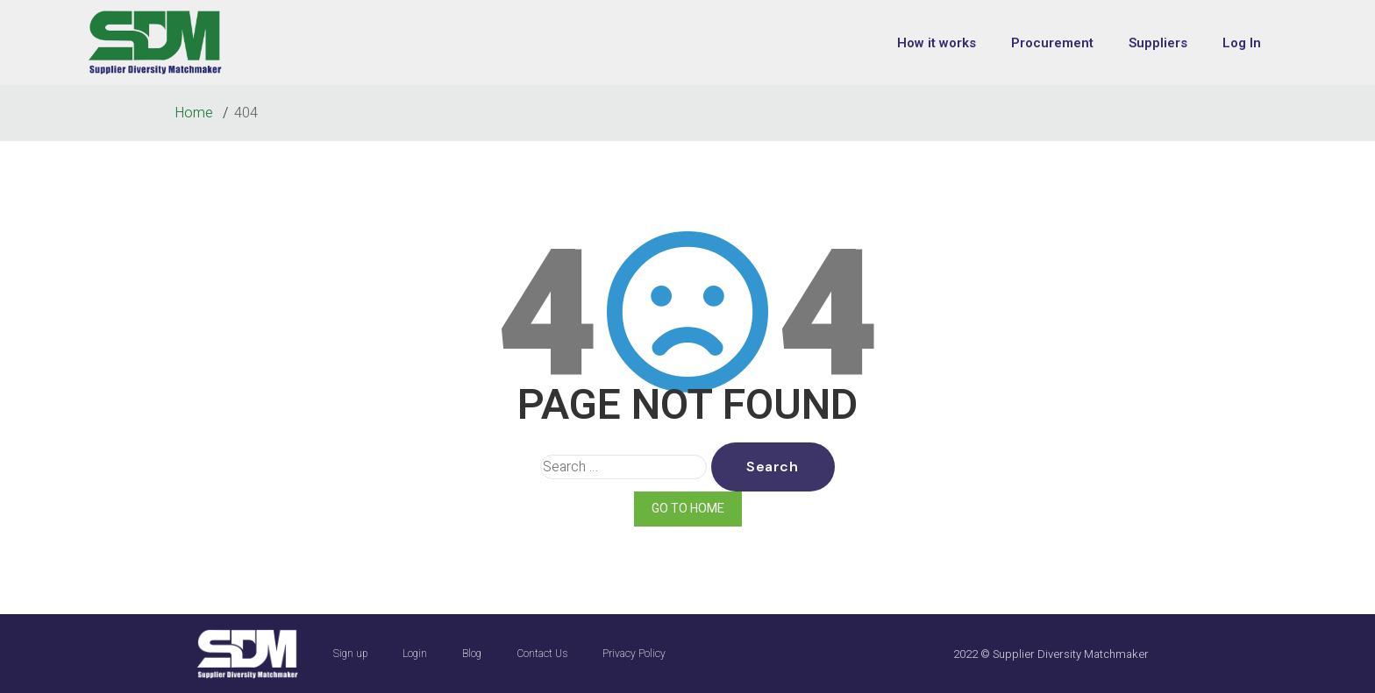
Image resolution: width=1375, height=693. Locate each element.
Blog (471, 653)
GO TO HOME (688, 508)
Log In (1241, 43)
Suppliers (1158, 43)
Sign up (350, 653)
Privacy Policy (634, 653)
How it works (936, 43)
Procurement (1052, 43)
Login (415, 653)
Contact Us (542, 653)
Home (196, 113)
